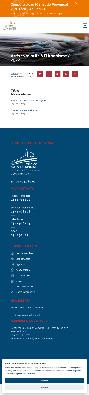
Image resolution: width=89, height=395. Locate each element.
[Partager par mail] (57, 74)
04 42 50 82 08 (20, 211)
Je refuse (44, 387)
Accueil (14, 73)
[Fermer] (76, 3)
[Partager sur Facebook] (49, 74)
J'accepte (44, 381)
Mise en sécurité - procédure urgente (28, 100)
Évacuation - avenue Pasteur (25, 110)
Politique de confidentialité (23, 373)
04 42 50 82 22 (20, 199)
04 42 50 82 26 (20, 235)
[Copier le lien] (75, 74)
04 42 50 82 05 (20, 223)
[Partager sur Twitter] (40, 74)
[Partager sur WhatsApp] (66, 74)
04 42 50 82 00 (25, 181)
